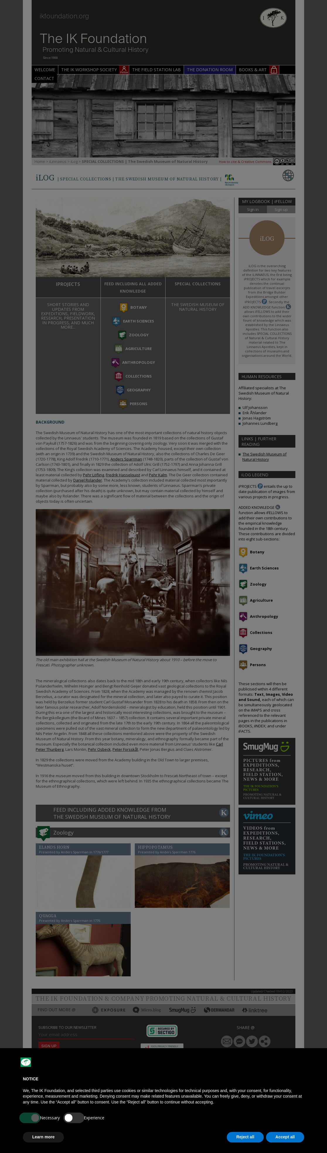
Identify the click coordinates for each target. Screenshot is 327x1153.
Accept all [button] (285, 1137)
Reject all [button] (245, 1137)
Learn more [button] (43, 1137)
